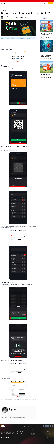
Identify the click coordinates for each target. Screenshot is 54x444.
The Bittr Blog (4, 10)
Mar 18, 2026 (33, 433)
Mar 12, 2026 (33, 437)
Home (17, 3)
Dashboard (32, 3)
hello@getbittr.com (49, 437)
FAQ (25, 3)
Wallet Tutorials (19, 17)
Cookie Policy (26, 442)
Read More (47, 37)
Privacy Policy (20, 442)
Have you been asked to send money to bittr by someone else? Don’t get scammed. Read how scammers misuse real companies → (27, 0)
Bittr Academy (21, 3)
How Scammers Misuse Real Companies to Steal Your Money (46, 35)
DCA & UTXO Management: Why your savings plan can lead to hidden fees (46, 55)
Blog (28, 3)
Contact (37, 3)
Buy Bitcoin (51, 3)
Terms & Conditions (32, 442)
